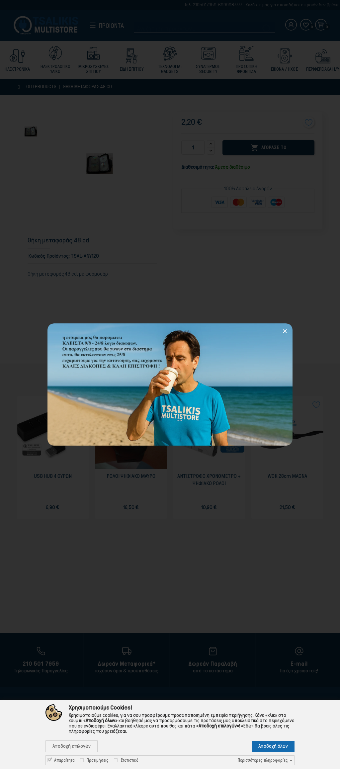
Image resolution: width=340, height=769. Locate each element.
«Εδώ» (247, 725)
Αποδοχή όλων (273, 746)
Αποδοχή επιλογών (71, 746)
